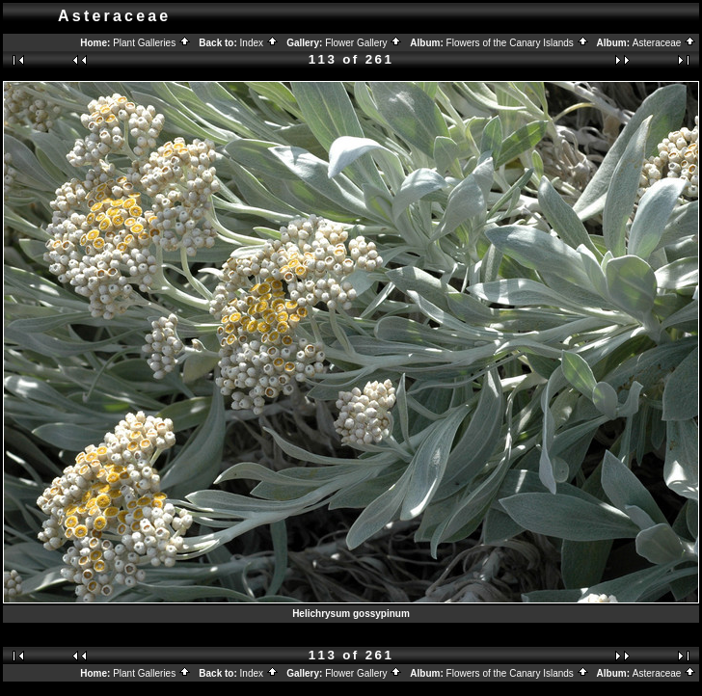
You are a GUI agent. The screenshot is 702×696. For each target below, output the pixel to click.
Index (259, 43)
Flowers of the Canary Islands (517, 43)
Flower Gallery (363, 43)
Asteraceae (664, 43)
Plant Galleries (152, 43)
